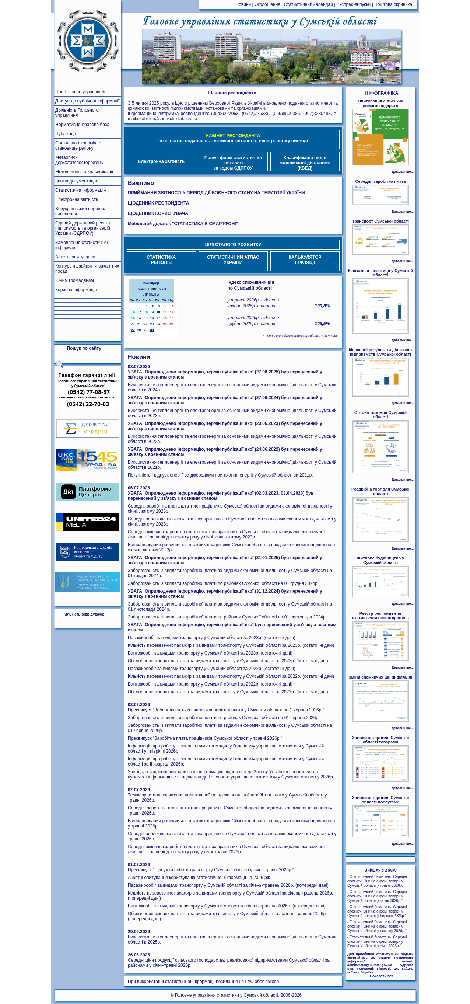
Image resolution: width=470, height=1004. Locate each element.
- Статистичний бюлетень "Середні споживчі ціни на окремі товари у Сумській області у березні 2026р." (377, 911)
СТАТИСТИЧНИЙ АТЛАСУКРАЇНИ (233, 260)
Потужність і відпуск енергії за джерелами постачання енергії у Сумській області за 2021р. (220, 475)
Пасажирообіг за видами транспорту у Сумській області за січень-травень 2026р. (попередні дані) (228, 885)
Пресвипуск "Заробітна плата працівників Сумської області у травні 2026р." (205, 738)
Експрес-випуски (354, 4)
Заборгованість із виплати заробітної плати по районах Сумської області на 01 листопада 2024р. (227, 617)
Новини (243, 4)
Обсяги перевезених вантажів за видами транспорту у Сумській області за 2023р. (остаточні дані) (228, 660)
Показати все (382, 976)
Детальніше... (403, 172)
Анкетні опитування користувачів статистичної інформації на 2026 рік (199, 877)
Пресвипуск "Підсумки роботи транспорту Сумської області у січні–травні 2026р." (211, 869)
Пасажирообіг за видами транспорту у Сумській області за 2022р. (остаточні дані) (211, 668)
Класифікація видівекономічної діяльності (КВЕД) (305, 163)
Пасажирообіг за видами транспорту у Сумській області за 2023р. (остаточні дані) (211, 637)
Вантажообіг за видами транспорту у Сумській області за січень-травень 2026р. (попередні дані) (227, 906)
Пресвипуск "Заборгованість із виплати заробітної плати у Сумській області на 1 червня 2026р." (226, 709)
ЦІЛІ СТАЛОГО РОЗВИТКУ (233, 244)
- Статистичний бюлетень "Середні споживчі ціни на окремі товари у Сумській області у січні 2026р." (377, 941)
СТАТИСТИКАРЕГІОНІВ (161, 260)
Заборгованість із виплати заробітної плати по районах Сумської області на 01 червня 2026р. (223, 717)
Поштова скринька (393, 4)
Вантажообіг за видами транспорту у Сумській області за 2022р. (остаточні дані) (210, 684)
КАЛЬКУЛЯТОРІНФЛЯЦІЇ (304, 260)
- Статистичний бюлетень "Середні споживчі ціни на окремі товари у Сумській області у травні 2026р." (377, 881)
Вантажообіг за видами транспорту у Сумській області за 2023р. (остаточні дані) (210, 653)
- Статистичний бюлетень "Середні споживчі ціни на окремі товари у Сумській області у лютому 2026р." (377, 926)
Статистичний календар (308, 4)
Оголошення (267, 4)
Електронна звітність (161, 161)
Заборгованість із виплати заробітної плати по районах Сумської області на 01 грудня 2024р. (223, 583)
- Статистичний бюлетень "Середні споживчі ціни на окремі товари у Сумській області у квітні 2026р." (377, 896)
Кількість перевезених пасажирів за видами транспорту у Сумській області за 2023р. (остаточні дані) (231, 645)
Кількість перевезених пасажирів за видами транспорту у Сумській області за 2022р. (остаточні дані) (231, 676)
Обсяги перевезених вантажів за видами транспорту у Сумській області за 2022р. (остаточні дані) (228, 691)
